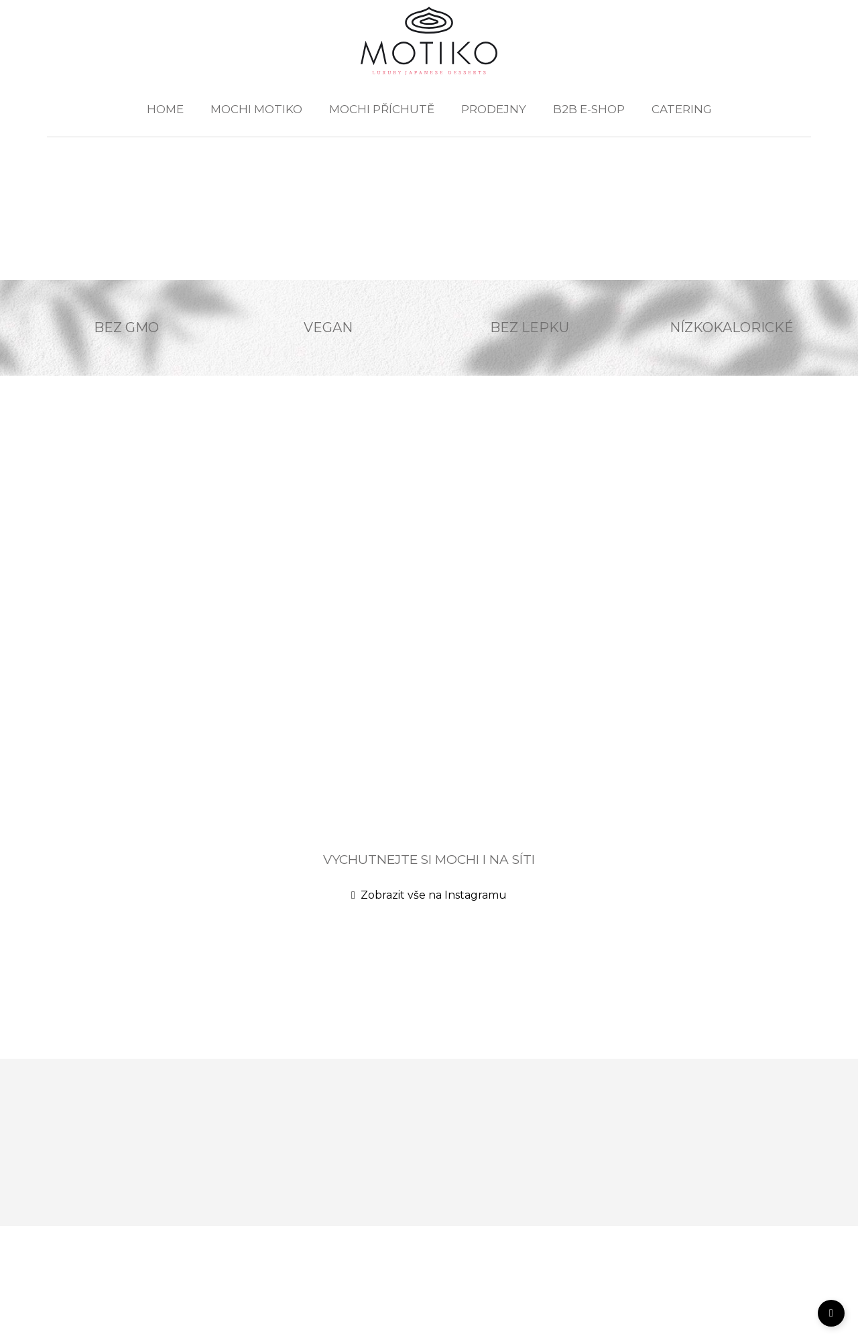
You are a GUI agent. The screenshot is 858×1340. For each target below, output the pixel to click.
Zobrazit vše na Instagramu (429, 895)
